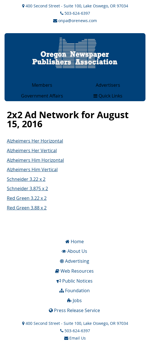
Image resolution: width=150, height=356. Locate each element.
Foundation (74, 290)
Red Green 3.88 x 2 (27, 208)
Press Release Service (74, 310)
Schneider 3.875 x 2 (27, 188)
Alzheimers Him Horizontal (35, 160)
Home (74, 241)
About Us (74, 251)
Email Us (75, 338)
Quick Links (107, 96)
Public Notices (75, 281)
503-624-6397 (75, 13)
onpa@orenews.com (75, 20)
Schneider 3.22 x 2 (26, 179)
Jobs (74, 300)
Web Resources (74, 271)
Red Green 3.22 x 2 (27, 198)
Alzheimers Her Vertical (32, 150)
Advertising (74, 261)
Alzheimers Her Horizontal (35, 141)
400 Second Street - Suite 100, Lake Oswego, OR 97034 (75, 6)
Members (42, 85)
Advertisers (108, 85)
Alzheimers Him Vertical (32, 169)
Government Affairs (42, 96)
